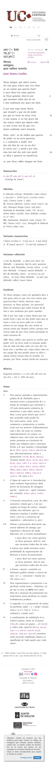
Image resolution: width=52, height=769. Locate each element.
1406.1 (40, 493)
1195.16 (22, 633)
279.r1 (32, 450)
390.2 (19, 469)
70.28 (25, 456)
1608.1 (13, 496)
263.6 (21, 466)
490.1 (33, 493)
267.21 (23, 630)
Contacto (26, 674)
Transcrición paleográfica (36, 53)
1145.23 (35, 473)
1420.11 (13, 476)
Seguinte (44, 62)
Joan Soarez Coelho (15, 73)
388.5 (12, 469)
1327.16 (31, 633)
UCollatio (31, 57)
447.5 (37, 630)
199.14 (39, 456)
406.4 (26, 493)
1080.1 (28, 473)
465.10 (39, 469)
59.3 (41, 460)
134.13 (43, 627)
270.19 (35, 466)
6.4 (31, 476)
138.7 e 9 (26, 463)
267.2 (28, 466)
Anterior (32, 62)
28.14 (28, 460)
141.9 (34, 463)
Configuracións (26, 758)
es (29, 27)
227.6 (43, 624)
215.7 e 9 (14, 630)
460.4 (32, 469)
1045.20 (13, 633)
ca (38, 27)
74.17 (19, 610)
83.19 (12, 463)
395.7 (25, 469)
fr (34, 27)
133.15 (24, 450)
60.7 (46, 460)
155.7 (15, 466)
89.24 (36, 627)
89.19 (32, 456)
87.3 (18, 450)
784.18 (14, 624)
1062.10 (20, 473)
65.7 (23, 579)
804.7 (12, 473)
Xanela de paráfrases (35, 55)
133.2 (18, 463)
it (25, 27)
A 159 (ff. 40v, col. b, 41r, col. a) (19, 176)
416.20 (30, 630)
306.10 (39, 450)
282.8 (42, 466)
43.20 (35, 460)
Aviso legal (28, 672)
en (20, 27)
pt (16, 27)
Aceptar (37, 758)
